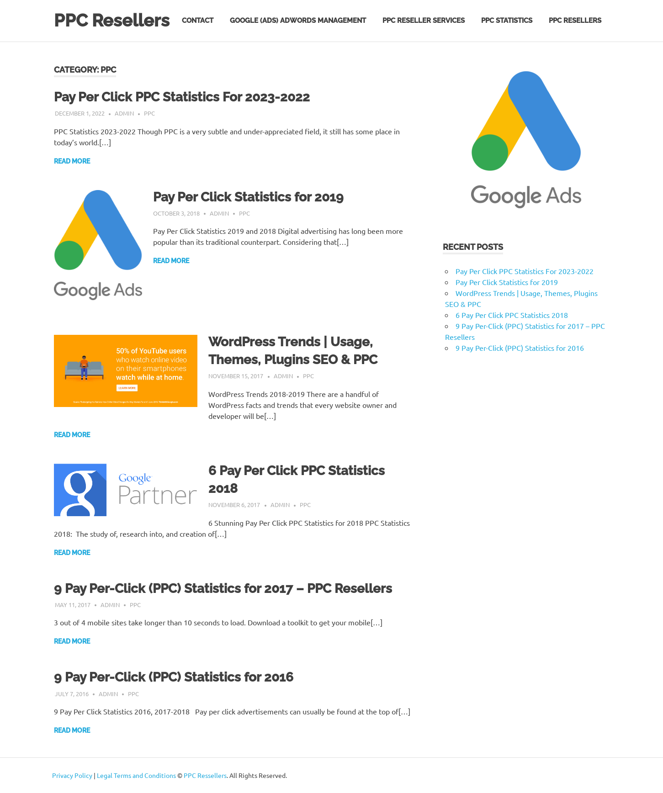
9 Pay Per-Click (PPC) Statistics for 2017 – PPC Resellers (223, 588)
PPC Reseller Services (423, 20)
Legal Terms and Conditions (136, 775)
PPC (149, 113)
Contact (197, 20)
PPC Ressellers (205, 775)
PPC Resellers (112, 20)
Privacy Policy (72, 775)
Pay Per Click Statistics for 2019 (248, 197)
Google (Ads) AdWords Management (298, 20)
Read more (72, 161)
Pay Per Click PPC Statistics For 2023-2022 (182, 97)
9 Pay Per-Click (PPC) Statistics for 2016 (173, 677)
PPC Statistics (506, 20)
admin (124, 113)
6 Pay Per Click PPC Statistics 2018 (512, 314)
